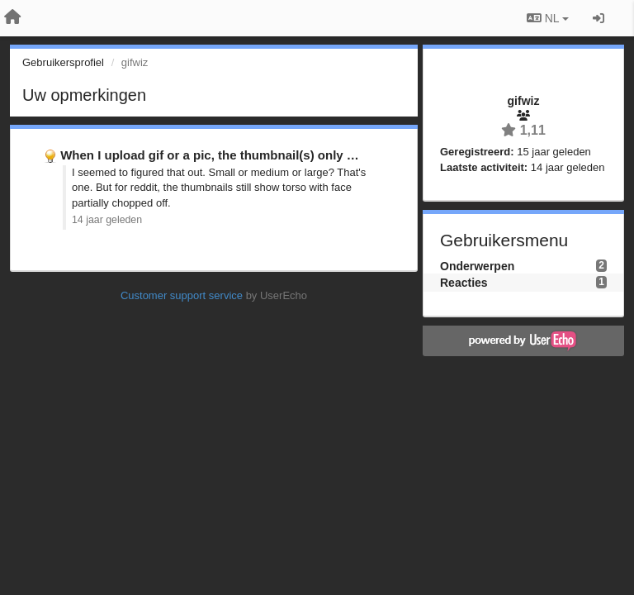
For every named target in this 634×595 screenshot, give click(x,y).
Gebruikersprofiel (63, 62)
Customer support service (182, 295)
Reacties (464, 282)
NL (548, 18)
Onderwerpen (477, 266)
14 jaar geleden (107, 220)
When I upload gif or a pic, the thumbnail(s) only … (209, 155)
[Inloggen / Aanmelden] (598, 18)
